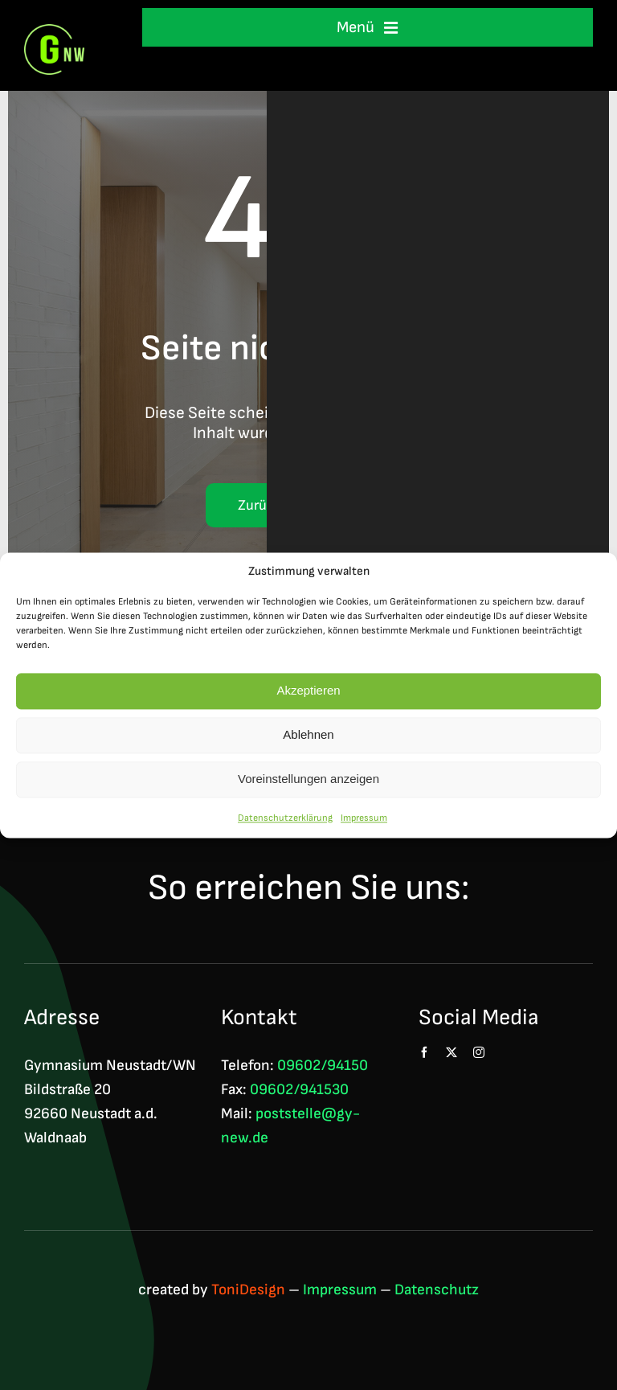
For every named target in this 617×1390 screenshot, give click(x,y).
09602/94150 (322, 1065)
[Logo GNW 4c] (54, 33)
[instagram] (478, 1052)
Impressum (364, 823)
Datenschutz (436, 1290)
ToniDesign (248, 1290)
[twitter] (451, 1052)
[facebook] (424, 1052)
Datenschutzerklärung (285, 823)
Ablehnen (308, 739)
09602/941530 (299, 1089)
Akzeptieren (308, 695)
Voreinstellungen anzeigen (308, 783)
